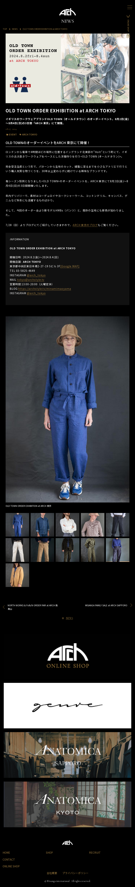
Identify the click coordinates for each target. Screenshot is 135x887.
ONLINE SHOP (130, 25)
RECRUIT (95, 852)
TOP (5, 28)
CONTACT (9, 859)
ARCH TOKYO (29, 134)
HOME (6, 852)
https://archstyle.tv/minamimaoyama (44, 288)
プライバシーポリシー (75, 873)
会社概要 (52, 873)
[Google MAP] (70, 266)
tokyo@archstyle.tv (30, 279)
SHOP (49, 852)
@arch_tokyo (36, 275)
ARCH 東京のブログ (85, 225)
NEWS (15, 28)
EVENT (13, 134)
